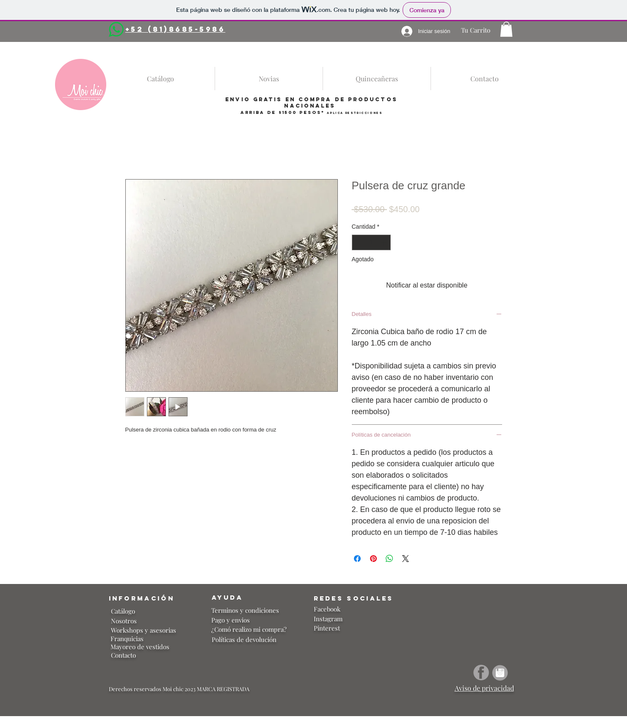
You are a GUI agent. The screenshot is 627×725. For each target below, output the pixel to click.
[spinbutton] (371, 242)
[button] (506, 29)
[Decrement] (358, 242)
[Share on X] (406, 558)
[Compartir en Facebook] (357, 558)
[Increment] (384, 242)
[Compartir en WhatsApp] (389, 558)
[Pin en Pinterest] (373, 558)
